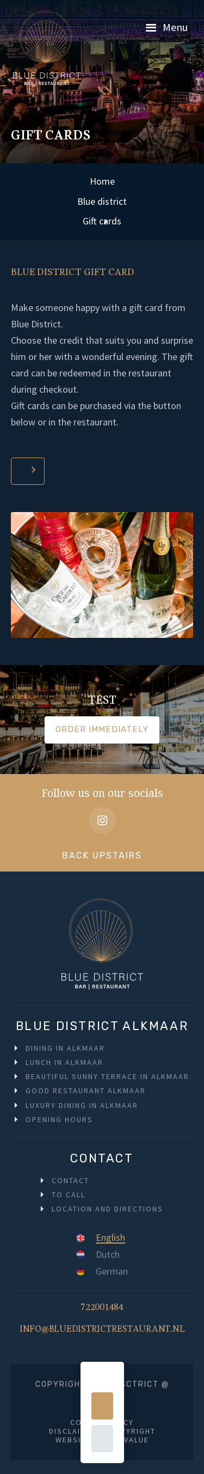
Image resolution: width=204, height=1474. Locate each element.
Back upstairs (102, 855)
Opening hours (59, 1119)
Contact (70, 1180)
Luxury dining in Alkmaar (82, 1105)
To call (68, 1194)
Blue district (102, 201)
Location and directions (107, 1208)
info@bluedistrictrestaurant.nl (102, 1331)
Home (102, 181)
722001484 (102, 1310)
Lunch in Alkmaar (64, 1062)
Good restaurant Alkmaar (86, 1090)
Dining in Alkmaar (65, 1048)
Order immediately (102, 729)
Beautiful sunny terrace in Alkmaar (107, 1076)
